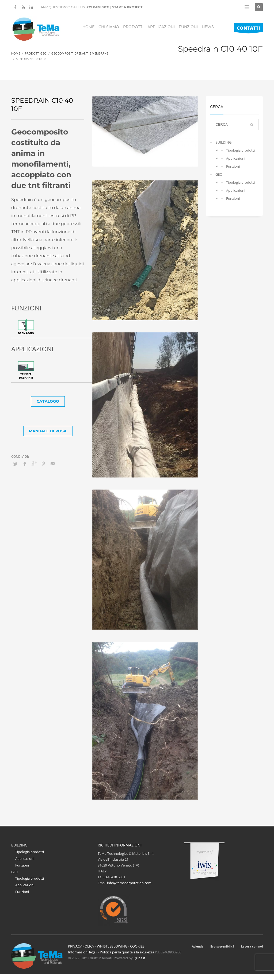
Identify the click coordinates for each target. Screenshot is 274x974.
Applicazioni (235, 158)
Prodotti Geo (36, 53)
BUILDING (223, 142)
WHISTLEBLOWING (112, 946)
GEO (218, 174)
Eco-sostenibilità (222, 946)
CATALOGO (48, 401)
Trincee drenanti (26, 375)
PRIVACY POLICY (81, 946)
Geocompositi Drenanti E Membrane (79, 53)
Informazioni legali (82, 952)
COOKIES (137, 946)
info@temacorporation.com (129, 882)
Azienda (198, 946)
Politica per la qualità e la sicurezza (127, 952)
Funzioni (233, 166)
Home (15, 53)
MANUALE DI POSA (48, 431)
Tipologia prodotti (240, 150)
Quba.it (139, 958)
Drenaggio (26, 333)
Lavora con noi (252, 946)
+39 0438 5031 (97, 7)
